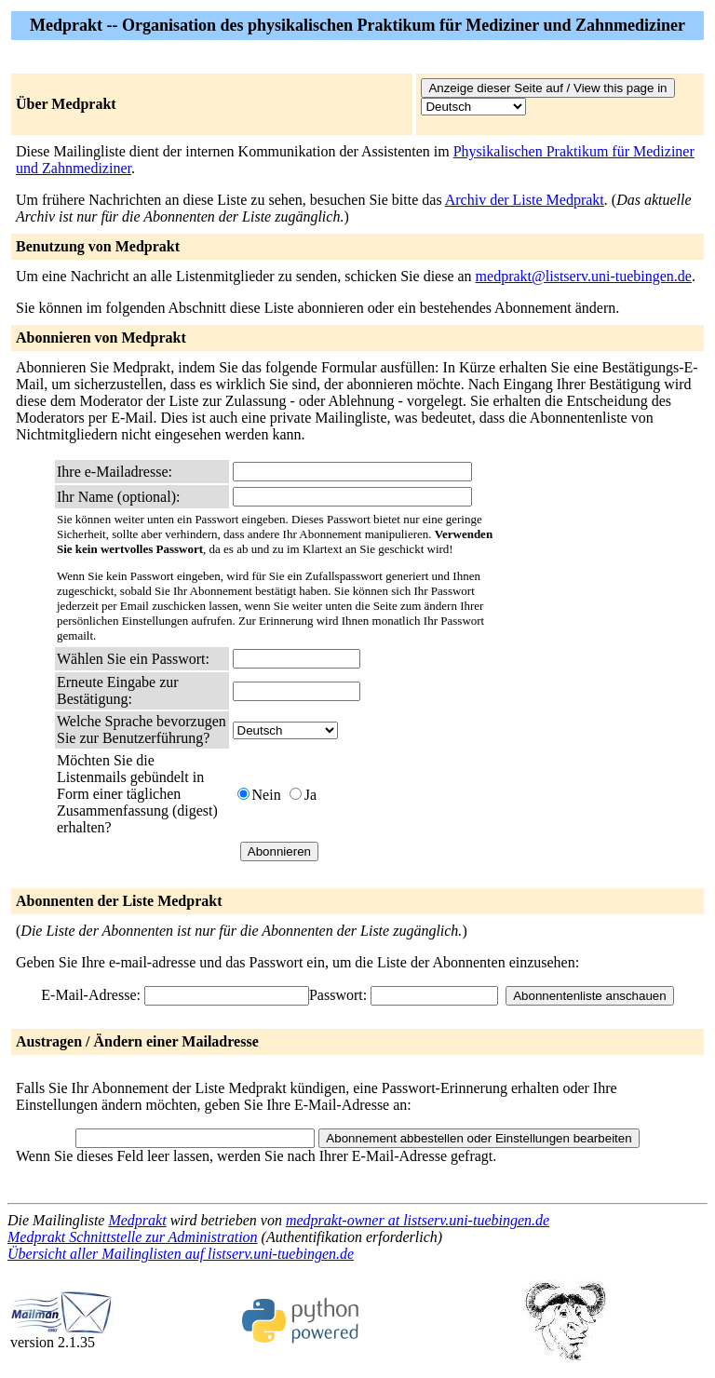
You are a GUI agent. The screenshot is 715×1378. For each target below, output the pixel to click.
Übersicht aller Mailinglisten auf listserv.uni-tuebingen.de (180, 1254)
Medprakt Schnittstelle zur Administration (132, 1237)
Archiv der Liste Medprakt (524, 200)
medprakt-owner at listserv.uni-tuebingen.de (417, 1220)
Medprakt (137, 1220)
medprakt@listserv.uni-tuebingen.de (584, 276)
